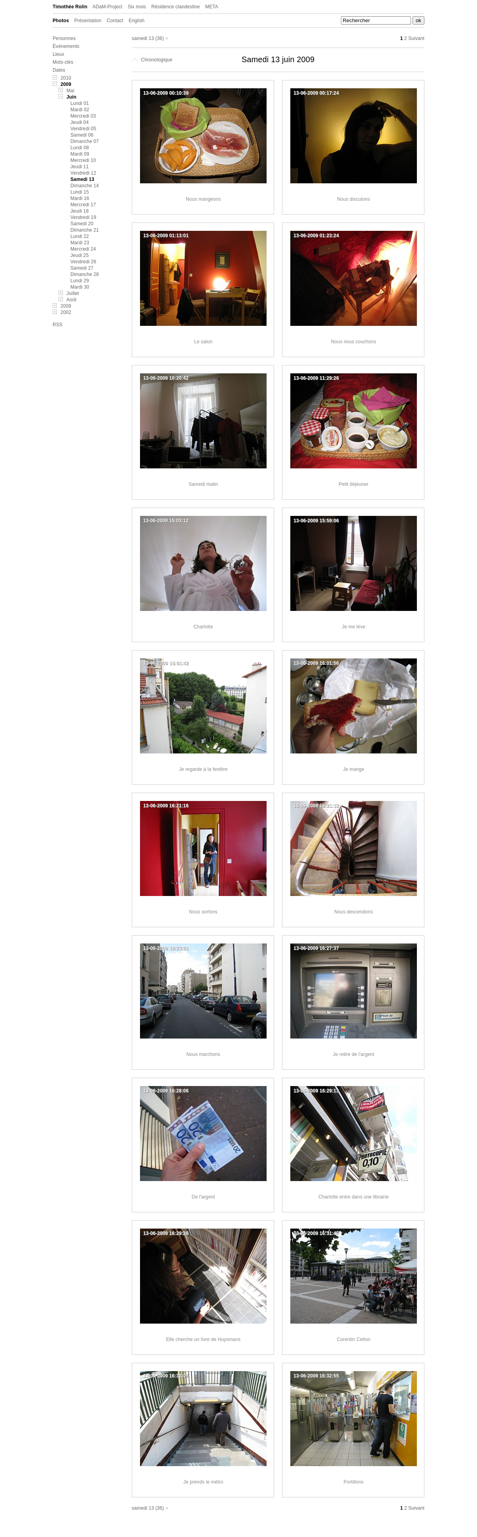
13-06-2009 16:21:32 (316, 805)
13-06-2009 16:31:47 (316, 1233)
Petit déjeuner (353, 484)
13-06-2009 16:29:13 (316, 1091)
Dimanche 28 (84, 274)
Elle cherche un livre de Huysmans (203, 1339)
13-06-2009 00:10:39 (166, 93)
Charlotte (203, 627)
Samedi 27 (81, 268)
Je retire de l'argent (353, 1054)
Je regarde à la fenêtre (203, 769)
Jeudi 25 (79, 255)
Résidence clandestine (175, 7)
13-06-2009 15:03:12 (166, 520)
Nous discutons (353, 199)
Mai (70, 90)
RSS (57, 324)
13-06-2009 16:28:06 (166, 1091)
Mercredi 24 (83, 249)
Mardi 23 (79, 242)
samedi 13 (143, 38)
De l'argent (203, 1197)
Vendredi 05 (83, 128)
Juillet (72, 293)
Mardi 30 (79, 287)
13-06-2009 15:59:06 (316, 520)
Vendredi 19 (83, 217)
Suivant (416, 38)
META (211, 7)
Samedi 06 (81, 135)
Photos (61, 20)
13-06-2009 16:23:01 (166, 948)
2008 (66, 306)
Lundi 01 (79, 103)
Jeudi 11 (79, 166)
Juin (71, 97)
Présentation (88, 20)
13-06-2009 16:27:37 (316, 948)
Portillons (353, 1482)
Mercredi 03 (83, 116)
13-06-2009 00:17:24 (316, 93)
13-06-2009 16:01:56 (316, 663)
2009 (66, 84)
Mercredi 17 (83, 204)
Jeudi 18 (79, 211)
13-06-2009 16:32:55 (316, 1376)
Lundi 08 (79, 147)
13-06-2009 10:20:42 (166, 378)
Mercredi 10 (83, 160)
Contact (115, 20)
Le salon (203, 341)
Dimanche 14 (84, 185)
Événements (66, 46)
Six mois (137, 7)
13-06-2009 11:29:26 (316, 378)
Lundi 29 (79, 280)
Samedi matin (203, 484)
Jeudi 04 (79, 122)
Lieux (58, 54)
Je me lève (353, 627)
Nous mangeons (203, 199)
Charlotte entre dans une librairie (353, 1197)
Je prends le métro (203, 1482)
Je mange (353, 769)
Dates (59, 70)
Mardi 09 (79, 154)
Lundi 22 (79, 236)
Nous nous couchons (353, 341)
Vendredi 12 (83, 173)
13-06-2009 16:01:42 (166, 663)
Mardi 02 (79, 109)
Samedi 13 (82, 179)
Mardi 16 (79, 198)
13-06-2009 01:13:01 (166, 235)
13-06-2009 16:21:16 (166, 805)
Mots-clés (63, 62)
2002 (66, 312)
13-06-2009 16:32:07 (166, 1376)
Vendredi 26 (83, 261)
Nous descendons (353, 912)
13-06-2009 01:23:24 (316, 235)
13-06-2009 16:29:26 (166, 1233)
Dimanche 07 (84, 141)
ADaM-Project (108, 7)
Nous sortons (203, 912)
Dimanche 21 (84, 230)
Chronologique (152, 60)
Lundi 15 (79, 192)
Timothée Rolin (70, 7)
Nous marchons (203, 1054)
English (136, 20)
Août (71, 299)
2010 (66, 78)
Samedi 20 (81, 223)
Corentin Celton (354, 1339)
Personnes (64, 38)
